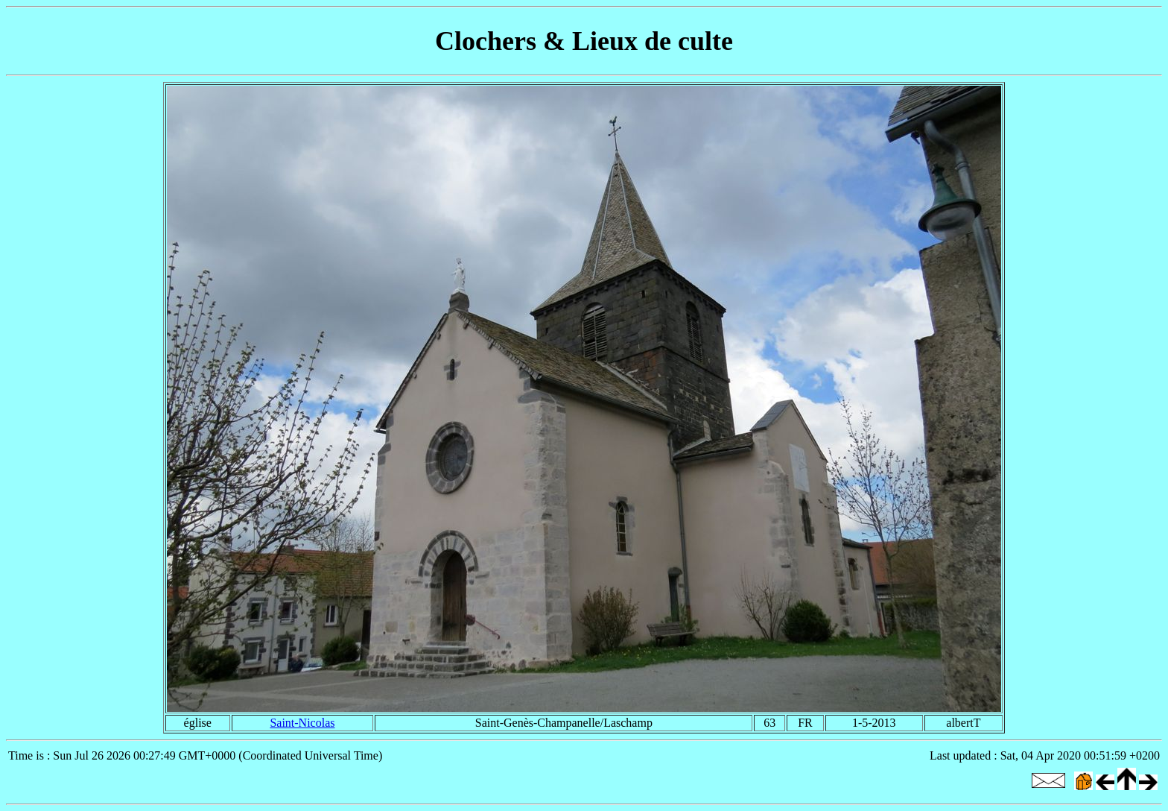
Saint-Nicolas (302, 722)
